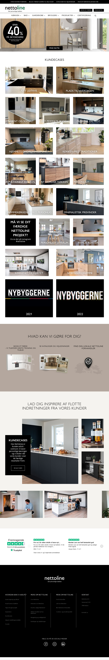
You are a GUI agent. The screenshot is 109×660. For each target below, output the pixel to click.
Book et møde (86, 10)
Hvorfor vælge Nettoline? (38, 607)
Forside (7, 624)
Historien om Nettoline (37, 603)
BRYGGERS (52, 15)
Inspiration (8, 612)
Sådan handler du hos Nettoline (37, 612)
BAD (26, 15)
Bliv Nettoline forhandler (63, 607)
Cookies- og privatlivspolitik (64, 612)
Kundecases (8, 616)
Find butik (98, 10)
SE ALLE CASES (18, 468)
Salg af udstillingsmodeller (13, 620)
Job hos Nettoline (61, 603)
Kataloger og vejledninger (65, 2)
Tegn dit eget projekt (11, 607)
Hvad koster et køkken (18, 2)
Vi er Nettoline (35, 599)
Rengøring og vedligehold (38, 617)
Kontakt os (85, 612)
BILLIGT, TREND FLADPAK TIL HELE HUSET (41, 2)
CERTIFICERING (84, 15)
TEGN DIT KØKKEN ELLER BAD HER (88, 2)
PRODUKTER (67, 15)
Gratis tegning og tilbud (12, 599)
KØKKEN (15, 15)
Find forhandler (60, 599)
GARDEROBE (37, 15)
